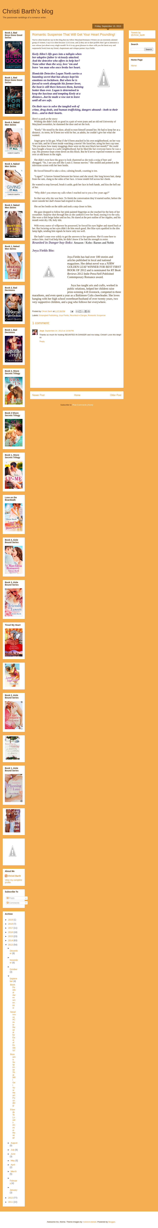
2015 (11, 936)
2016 (11, 932)
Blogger (111, 1222)
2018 (11, 924)
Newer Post (38, 395)
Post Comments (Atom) (82, 405)
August (14, 1143)
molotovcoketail (89, 1222)
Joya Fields (64, 315)
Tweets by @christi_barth (138, 33)
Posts (10, 898)
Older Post (115, 395)
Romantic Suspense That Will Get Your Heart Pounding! (12, 1080)
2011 (11, 1202)
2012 (11, 1198)
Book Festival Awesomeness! (13, 996)
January (13, 1190)
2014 (11, 940)
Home (77, 395)
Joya (42, 331)
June (13, 1154)
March (14, 1171)
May (13, 1160)
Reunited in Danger (78, 315)
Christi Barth (14, 876)
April (13, 1164)
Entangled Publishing (48, 315)
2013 (11, 944)
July (13, 1150)
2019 (11, 919)
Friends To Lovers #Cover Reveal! (12, 1123)
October (13, 969)
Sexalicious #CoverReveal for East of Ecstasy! (13, 1031)
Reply (42, 341)
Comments (13, 903)
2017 (11, 928)
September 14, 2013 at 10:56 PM (59, 331)
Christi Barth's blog (27, 11)
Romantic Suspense (96, 315)
